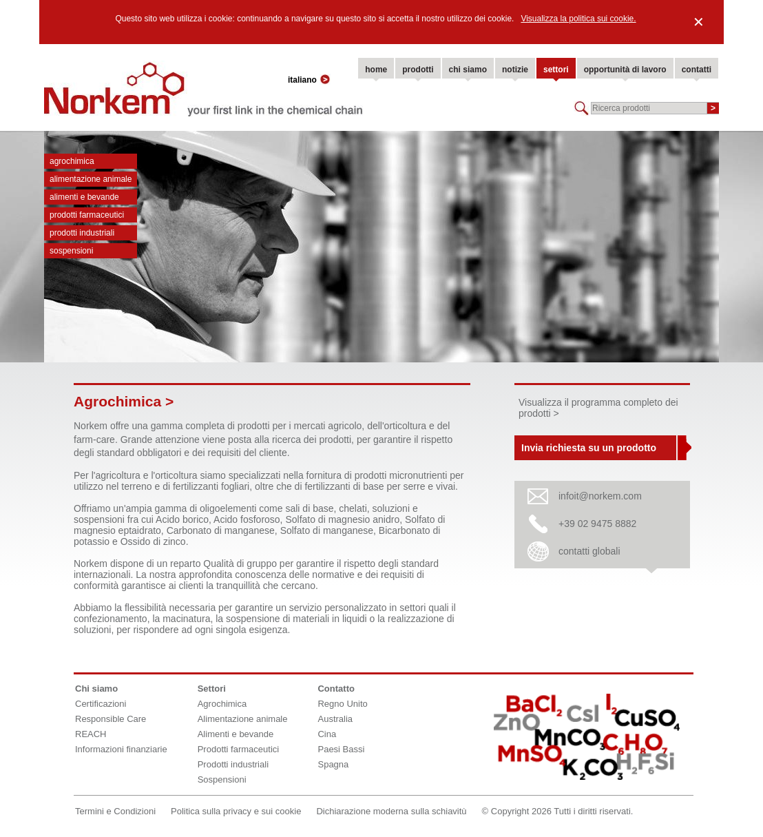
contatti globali (589, 551)
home (376, 69)
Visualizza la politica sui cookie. (578, 18)
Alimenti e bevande (84, 197)
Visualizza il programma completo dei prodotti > (598, 408)
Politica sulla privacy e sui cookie (236, 811)
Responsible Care (110, 719)
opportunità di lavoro (625, 69)
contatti (696, 69)
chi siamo (468, 69)
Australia (335, 719)
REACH (91, 734)
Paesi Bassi (340, 749)
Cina (326, 734)
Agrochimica (72, 161)
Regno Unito (342, 704)
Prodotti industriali (82, 233)
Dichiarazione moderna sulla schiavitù (391, 811)
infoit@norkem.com (600, 496)
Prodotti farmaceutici (87, 215)
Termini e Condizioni (115, 811)
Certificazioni (100, 704)
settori (556, 69)
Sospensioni (71, 251)
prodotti (417, 69)
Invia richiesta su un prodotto (588, 447)
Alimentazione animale (91, 179)
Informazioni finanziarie (121, 749)
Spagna (332, 764)
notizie (515, 69)
